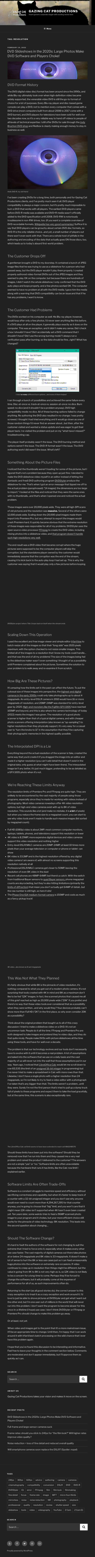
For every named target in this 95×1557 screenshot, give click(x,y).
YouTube (57, 1510)
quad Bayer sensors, (54, 879)
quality (27, 1505)
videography (44, 1510)
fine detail (13, 1495)
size (74, 1505)
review (49, 1505)
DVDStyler (60, 480)
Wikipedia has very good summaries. (54, 224)
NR (49, 1500)
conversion (48, 1485)
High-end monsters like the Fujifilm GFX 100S (47, 707)
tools (23, 1510)
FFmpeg (43, 530)
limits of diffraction (18, 887)
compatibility (33, 1485)
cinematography (16, 1485)
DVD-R (77, 1485)
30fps (20, 1480)
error (29, 1490)
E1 (23, 1490)
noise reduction (37, 1500)
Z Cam (68, 1510)
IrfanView (76, 641)
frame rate (35, 1495)
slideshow (13, 1510)
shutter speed (62, 1505)
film (48, 1490)
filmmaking (70, 1490)
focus (23, 1495)
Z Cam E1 (78, 1510)
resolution (38, 1505)
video (32, 1510)
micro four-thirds (68, 1495)
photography (60, 1500)
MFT (54, 1495)
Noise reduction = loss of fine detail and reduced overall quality (41, 1443)
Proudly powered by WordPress (20, 1551)
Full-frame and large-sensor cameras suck (30, 1427)
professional (14, 1505)
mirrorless (13, 1500)
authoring (49, 1480)
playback (74, 1500)
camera (61, 1480)
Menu (47, 29)
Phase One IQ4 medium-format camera (33, 894)
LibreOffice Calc (47, 1064)
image (46, 1495)
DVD (68, 1485)
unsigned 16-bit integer (48, 1068)
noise (23, 1500)
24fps (11, 1480)
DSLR (60, 1485)
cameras (72, 1480)
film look (57, 1490)
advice (39, 1480)
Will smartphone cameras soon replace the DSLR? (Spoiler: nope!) (42, 1449)
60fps (29, 1480)
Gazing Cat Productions (53, 11)
